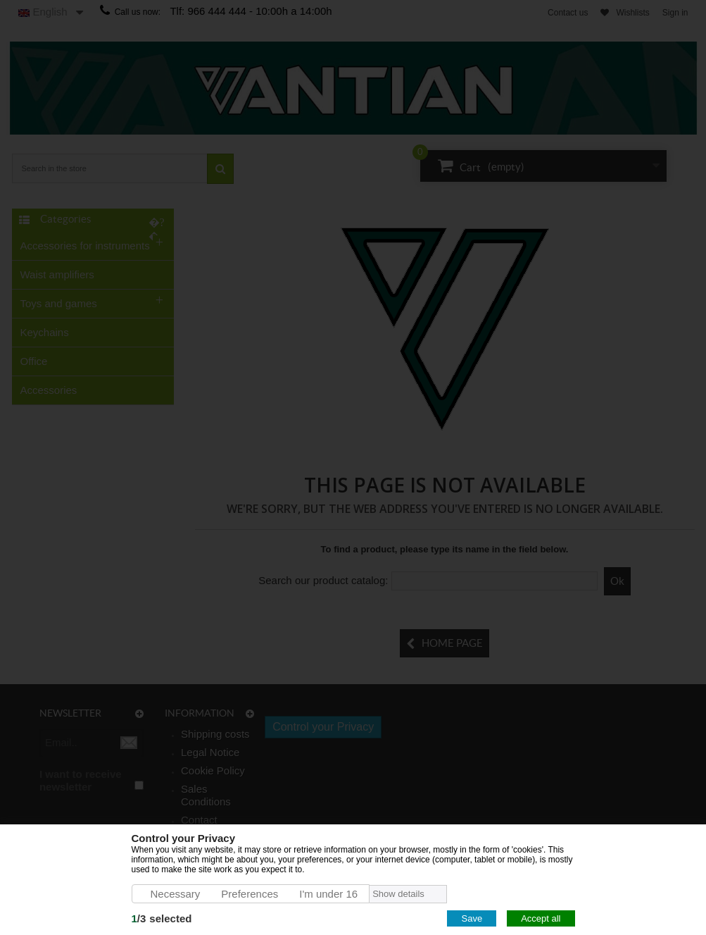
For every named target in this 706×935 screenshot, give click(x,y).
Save (471, 918)
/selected (162, 918)
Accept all (540, 918)
